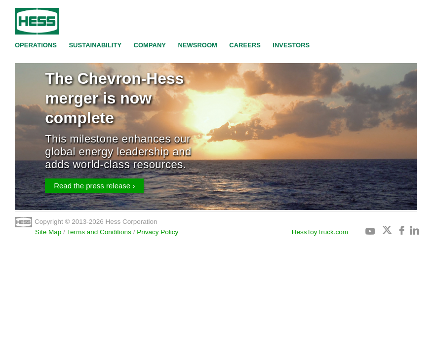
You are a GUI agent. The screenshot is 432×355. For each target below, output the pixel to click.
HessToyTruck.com (320, 232)
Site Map (48, 232)
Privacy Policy (157, 232)
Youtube (370, 230)
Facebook (404, 230)
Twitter (387, 230)
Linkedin (414, 230)
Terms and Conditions (99, 232)
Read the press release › (94, 185)
